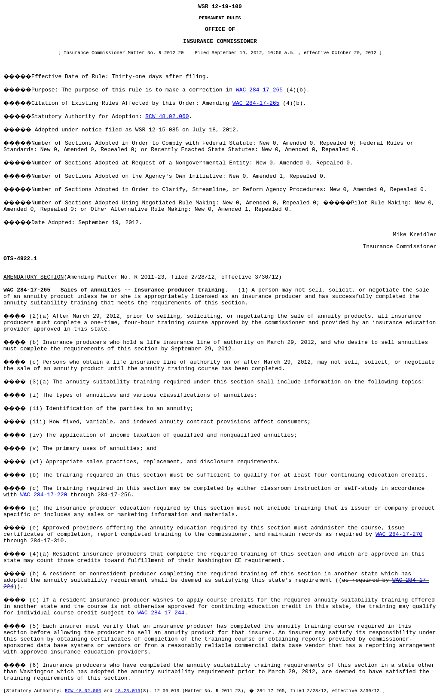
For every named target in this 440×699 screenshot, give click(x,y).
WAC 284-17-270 (399, 534)
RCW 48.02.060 (167, 116)
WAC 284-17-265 (259, 90)
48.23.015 (127, 690)
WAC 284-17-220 (43, 495)
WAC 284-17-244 (161, 613)
